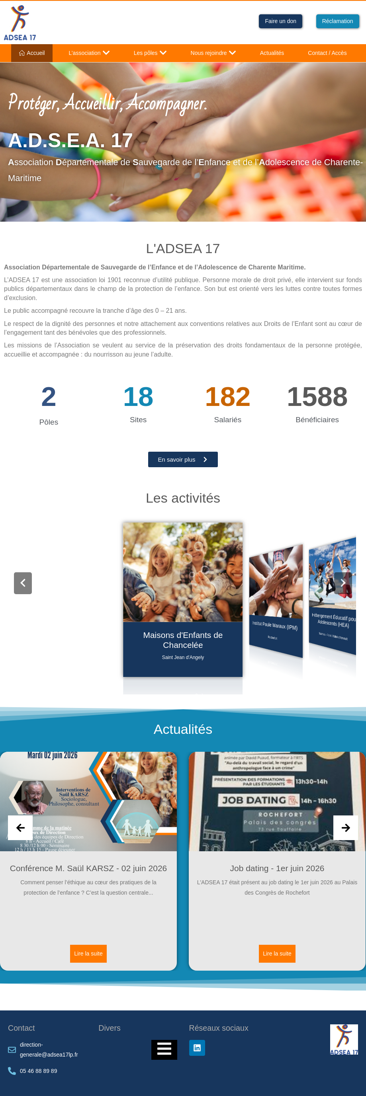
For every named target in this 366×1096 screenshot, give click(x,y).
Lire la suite (88, 953)
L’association (89, 53)
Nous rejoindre (213, 53)
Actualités (272, 53)
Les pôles (150, 53)
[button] (23, 583)
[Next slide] (345, 827)
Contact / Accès (327, 53)
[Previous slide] (20, 827)
